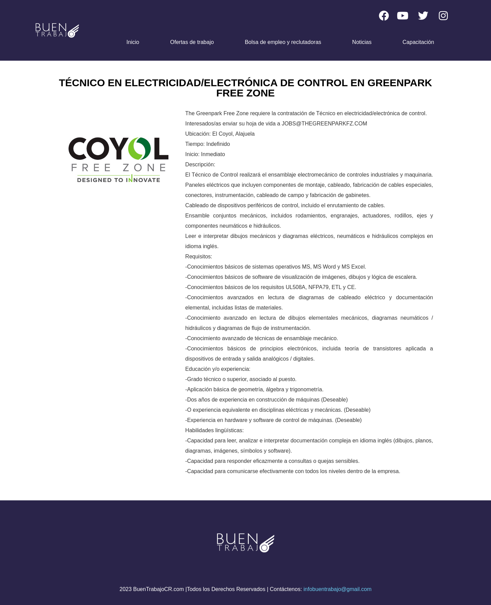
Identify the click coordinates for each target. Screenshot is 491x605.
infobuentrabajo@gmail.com (337, 589)
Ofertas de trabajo (192, 42)
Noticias (362, 42)
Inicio (133, 42)
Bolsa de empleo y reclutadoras (283, 42)
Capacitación (418, 42)
